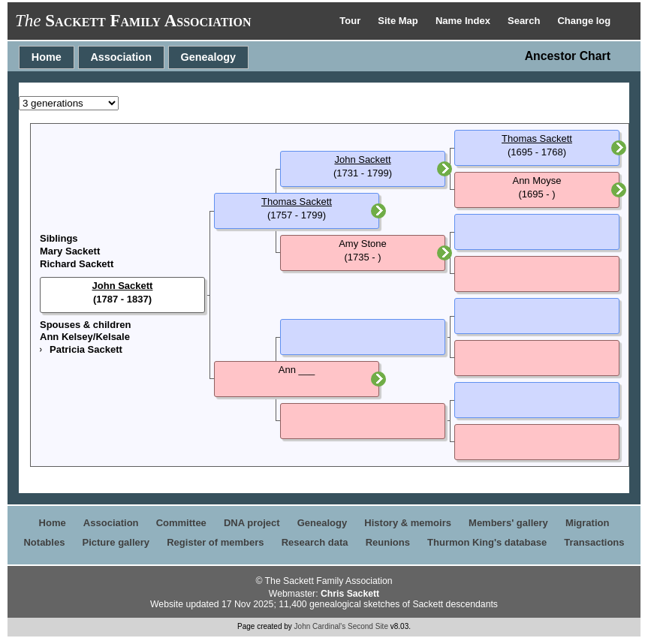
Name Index (464, 20)
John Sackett (122, 285)
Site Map (399, 20)
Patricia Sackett (86, 349)
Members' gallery (508, 522)
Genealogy (209, 57)
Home (47, 57)
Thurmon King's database (487, 542)
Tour (351, 20)
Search (525, 20)
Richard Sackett (76, 263)
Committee (181, 522)
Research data (315, 542)
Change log (583, 20)
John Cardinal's (320, 626)
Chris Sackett (350, 593)
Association (121, 57)
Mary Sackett (70, 251)
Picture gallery (116, 542)
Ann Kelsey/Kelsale (85, 336)
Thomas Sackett (296, 201)
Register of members (215, 542)
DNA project (252, 522)
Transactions (594, 542)
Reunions (388, 542)
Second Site (368, 626)
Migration (587, 522)
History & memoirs (407, 522)
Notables (44, 542)
